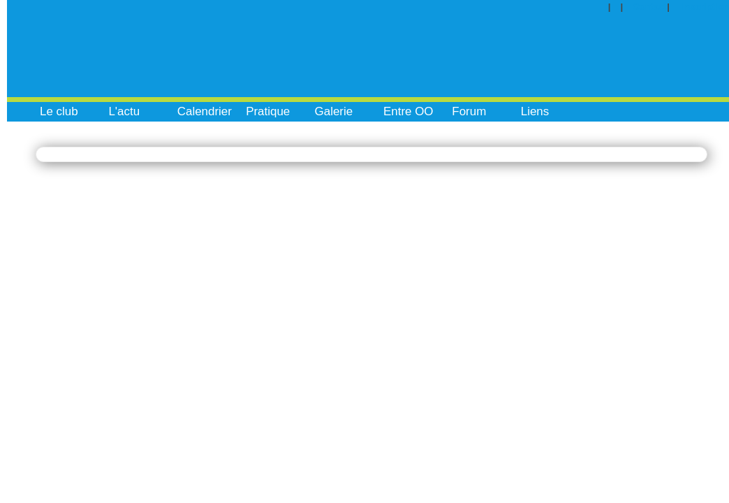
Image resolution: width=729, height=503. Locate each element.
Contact (650, 6)
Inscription (705, 6)
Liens (535, 111)
